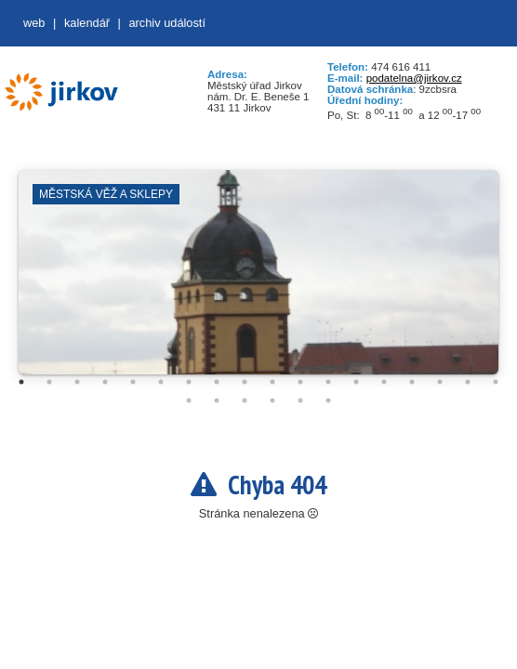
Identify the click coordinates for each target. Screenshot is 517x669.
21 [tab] (244, 400)
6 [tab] (161, 382)
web (34, 23)
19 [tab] (188, 400)
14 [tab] (384, 382)
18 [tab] (495, 382)
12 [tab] (328, 382)
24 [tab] (328, 400)
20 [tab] (216, 400)
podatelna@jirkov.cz (414, 78)
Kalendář (87, 23)
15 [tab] (412, 382)
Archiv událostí (166, 23)
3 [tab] (77, 382)
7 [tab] (188, 382)
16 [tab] (440, 382)
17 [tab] (467, 382)
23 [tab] (300, 400)
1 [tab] (21, 382)
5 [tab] (133, 382)
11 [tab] (300, 382)
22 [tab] (272, 400)
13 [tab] (356, 382)
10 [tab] (272, 382)
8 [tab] (216, 382)
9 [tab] (244, 382)
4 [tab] (105, 382)
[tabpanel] (258, 281)
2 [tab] (49, 382)
